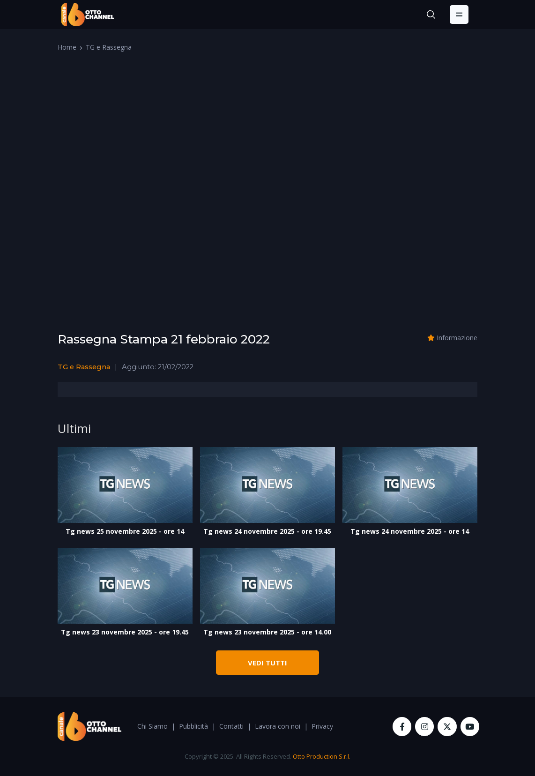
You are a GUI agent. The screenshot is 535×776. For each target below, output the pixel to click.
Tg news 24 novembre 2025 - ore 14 (409, 531)
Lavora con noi (277, 726)
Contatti (231, 726)
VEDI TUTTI (267, 662)
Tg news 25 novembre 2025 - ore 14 (125, 531)
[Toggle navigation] (459, 14)
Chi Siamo (152, 726)
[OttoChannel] (87, 14)
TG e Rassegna (109, 47)
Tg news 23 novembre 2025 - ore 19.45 (125, 631)
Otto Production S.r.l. (321, 756)
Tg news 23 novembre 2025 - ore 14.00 (267, 631)
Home (67, 47)
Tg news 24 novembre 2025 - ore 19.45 (267, 531)
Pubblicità (193, 726)
